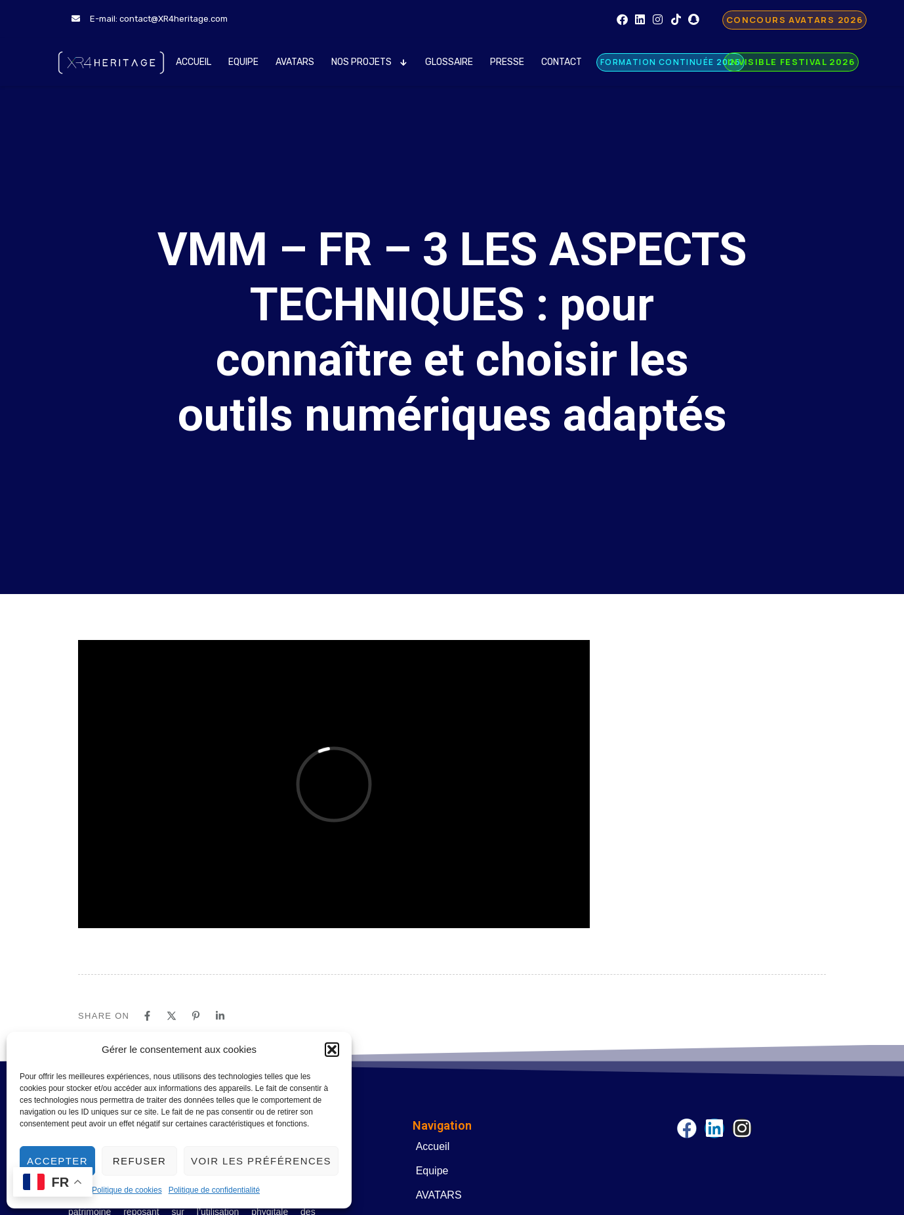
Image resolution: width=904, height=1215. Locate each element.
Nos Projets (369, 62)
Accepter (57, 1160)
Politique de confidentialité (214, 1190)
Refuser (139, 1160)
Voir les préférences (261, 1160)
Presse (507, 62)
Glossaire (449, 62)
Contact (561, 62)
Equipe (243, 62)
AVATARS (295, 62)
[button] (332, 1049)
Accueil (193, 62)
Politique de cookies (127, 1190)
